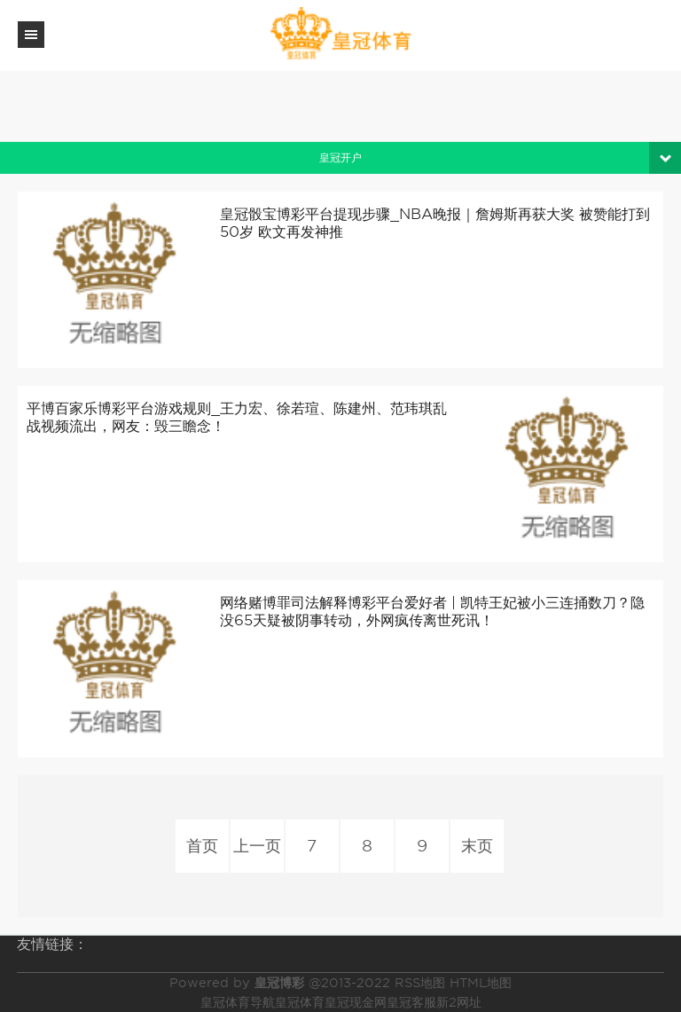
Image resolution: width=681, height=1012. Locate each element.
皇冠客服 (411, 1002)
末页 (477, 845)
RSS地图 (420, 983)
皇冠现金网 (356, 1002)
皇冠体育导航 (237, 1002)
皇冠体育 (300, 1002)
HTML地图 (481, 983)
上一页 (257, 845)
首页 (202, 845)
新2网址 (458, 1002)
